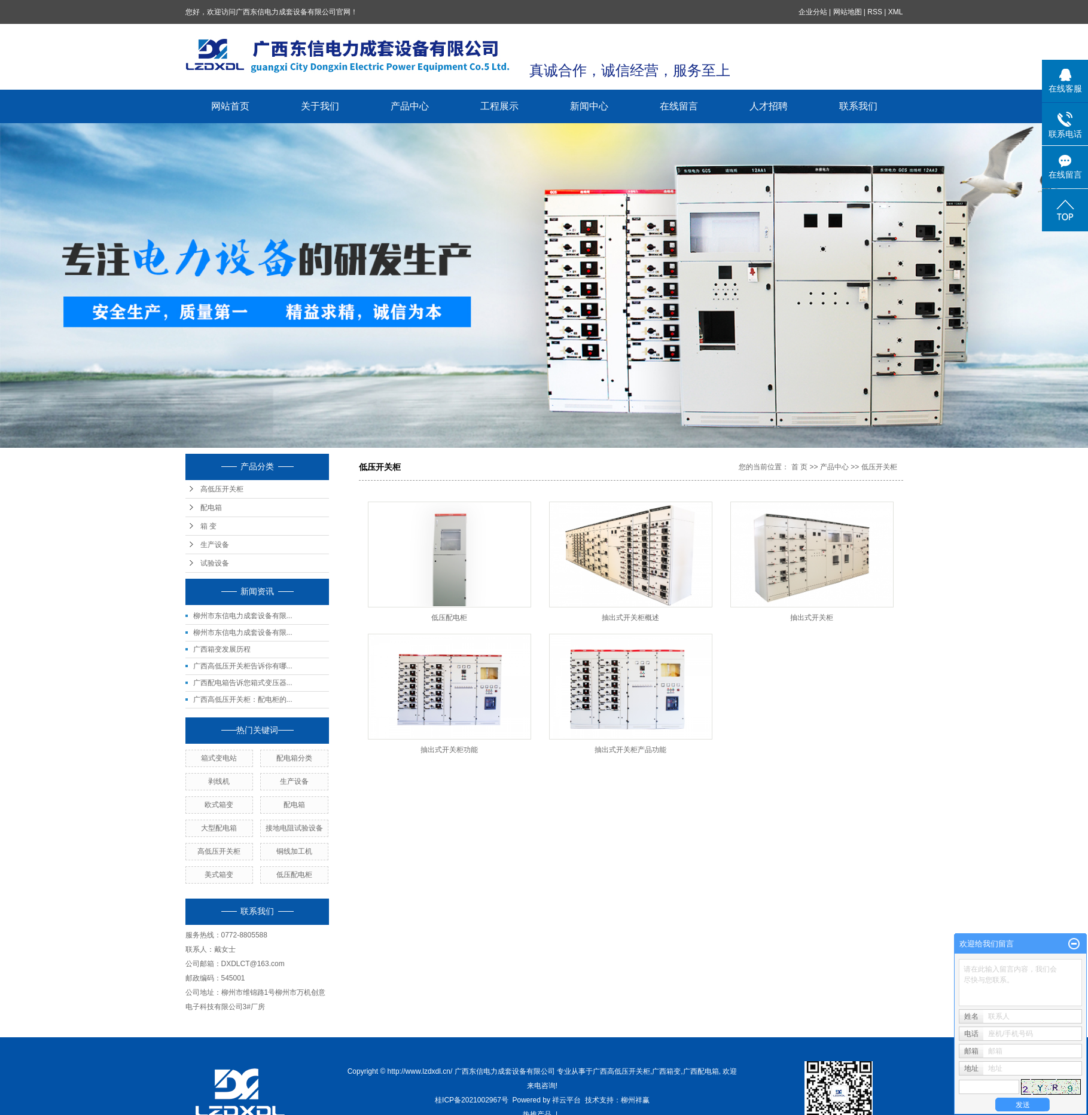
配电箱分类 (294, 758)
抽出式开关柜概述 (630, 617)
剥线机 (219, 781)
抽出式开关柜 (811, 617)
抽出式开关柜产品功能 (630, 750)
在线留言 (679, 106)
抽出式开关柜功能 (449, 750)
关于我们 (320, 106)
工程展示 (499, 106)
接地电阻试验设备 (294, 828)
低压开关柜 (879, 467)
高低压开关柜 (221, 489)
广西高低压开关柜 (621, 1071)
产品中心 (410, 106)
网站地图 (847, 12)
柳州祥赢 (635, 1100)
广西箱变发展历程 (222, 649)
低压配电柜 (294, 874)
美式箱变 (219, 874)
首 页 (799, 467)
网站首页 (230, 106)
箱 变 (208, 526)
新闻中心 (589, 106)
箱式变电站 (219, 758)
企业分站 (813, 12)
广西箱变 (666, 1071)
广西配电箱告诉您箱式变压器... (242, 683)
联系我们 (858, 106)
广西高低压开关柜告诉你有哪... (242, 666)
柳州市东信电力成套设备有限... (242, 616)
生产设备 (214, 544)
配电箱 (211, 507)
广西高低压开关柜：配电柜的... (242, 699)
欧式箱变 (219, 805)
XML (895, 12)
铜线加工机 (294, 851)
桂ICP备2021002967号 (471, 1100)
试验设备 (214, 563)
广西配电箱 (701, 1071)
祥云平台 (566, 1100)
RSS (874, 12)
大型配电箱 (219, 828)
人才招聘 (768, 106)
